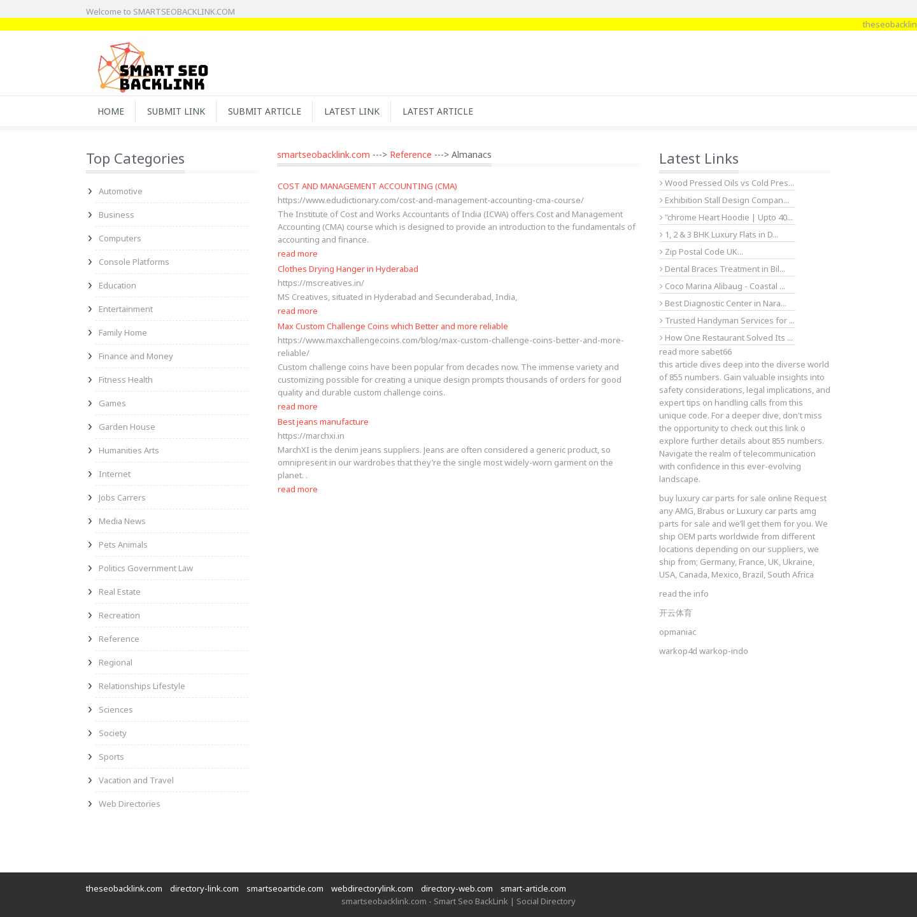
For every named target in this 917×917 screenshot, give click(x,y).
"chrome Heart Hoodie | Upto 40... (726, 217)
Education (117, 285)
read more (298, 253)
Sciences (116, 709)
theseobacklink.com (124, 888)
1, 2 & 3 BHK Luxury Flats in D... (719, 234)
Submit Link (176, 111)
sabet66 (716, 351)
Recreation (119, 615)
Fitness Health (126, 379)
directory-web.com (457, 888)
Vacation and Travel (136, 780)
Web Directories (129, 803)
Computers (120, 238)
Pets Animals (123, 544)
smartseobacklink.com (323, 154)
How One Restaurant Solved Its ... (726, 337)
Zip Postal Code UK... (701, 251)
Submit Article (264, 111)
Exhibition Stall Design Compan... (724, 200)
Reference (119, 638)
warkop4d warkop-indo (703, 651)
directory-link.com (204, 888)
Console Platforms (134, 261)
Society (113, 733)
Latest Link (352, 111)
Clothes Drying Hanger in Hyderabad (348, 268)
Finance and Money (136, 356)
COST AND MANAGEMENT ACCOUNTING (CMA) (367, 186)
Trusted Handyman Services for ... (727, 320)
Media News (122, 521)
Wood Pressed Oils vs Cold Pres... (727, 182)
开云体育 (675, 612)
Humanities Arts (129, 450)
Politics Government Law (146, 568)
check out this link (764, 428)
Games (112, 403)
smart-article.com (533, 888)
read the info (684, 593)
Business (116, 214)
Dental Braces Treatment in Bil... (722, 268)
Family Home (123, 332)
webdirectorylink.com (372, 888)
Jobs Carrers (122, 497)
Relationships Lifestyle (142, 686)
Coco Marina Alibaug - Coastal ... (722, 286)
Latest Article (437, 111)
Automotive (121, 191)
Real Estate (120, 591)
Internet (115, 474)
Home (110, 111)
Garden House (127, 426)
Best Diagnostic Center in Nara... (723, 303)
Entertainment (126, 309)
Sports (111, 756)
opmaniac (677, 631)
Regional (115, 662)
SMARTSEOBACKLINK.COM (184, 11)
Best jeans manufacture (323, 421)
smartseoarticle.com (284, 888)
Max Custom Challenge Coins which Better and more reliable (393, 326)
